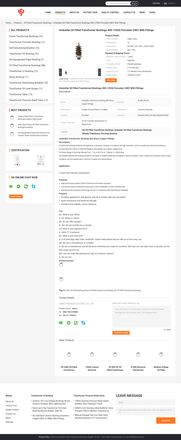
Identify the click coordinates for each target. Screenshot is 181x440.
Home (48, 12)
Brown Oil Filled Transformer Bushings (98, 290)
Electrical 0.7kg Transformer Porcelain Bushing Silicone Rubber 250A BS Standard (50, 410)
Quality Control (110, 12)
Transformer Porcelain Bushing (24, 42)
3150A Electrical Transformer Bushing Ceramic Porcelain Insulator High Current (138, 368)
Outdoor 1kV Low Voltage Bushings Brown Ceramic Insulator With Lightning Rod (51, 402)
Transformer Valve (18, 94)
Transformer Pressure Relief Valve (26, 100)
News (142, 12)
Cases (152, 12)
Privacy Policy (44, 437)
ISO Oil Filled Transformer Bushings (127, 290)
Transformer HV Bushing (21, 53)
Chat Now (156, 3)
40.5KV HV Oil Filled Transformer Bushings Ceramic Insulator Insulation (115, 368)
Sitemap (9, 422)
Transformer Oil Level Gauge (23, 88)
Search (134, 3)
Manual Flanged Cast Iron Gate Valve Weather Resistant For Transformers (91, 416)
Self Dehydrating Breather (22, 48)
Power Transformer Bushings (23, 36)
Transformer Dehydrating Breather (26, 82)
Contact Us (129, 12)
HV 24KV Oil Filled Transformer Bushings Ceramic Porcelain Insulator (69, 368)
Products (60, 12)
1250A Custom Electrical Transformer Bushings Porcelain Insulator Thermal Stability (92, 368)
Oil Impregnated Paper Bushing (24, 59)
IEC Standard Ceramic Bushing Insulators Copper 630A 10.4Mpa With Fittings (51, 417)
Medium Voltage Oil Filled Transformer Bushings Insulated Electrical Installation (161, 368)
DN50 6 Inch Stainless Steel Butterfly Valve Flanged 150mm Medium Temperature (94, 409)
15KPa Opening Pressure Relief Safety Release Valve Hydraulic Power (92, 402)
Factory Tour (90, 12)
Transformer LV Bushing (21, 71)
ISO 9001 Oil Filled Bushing (73, 290)
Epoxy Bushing (16, 77)
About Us (74, 12)
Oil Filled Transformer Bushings (37, 23)
